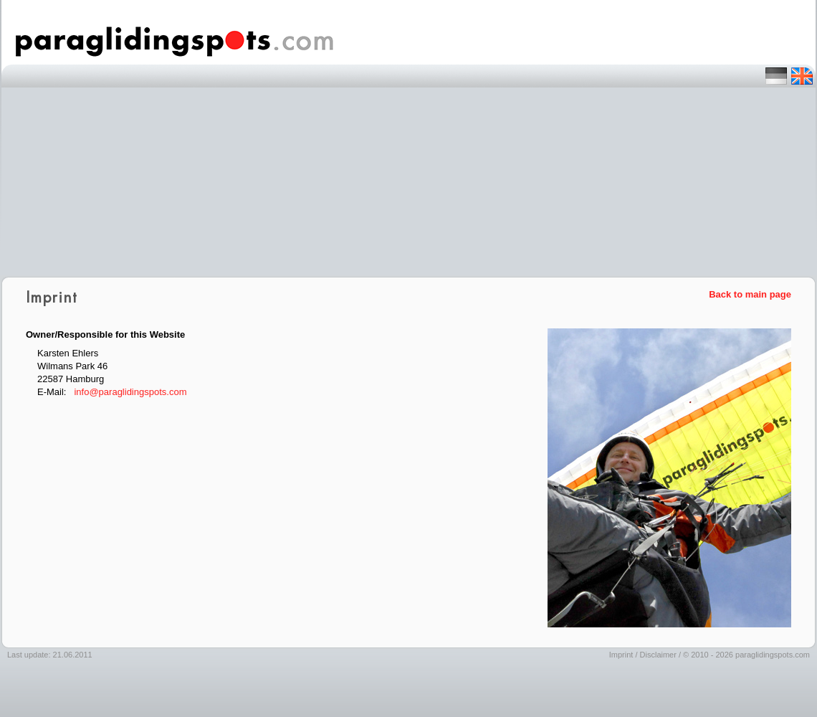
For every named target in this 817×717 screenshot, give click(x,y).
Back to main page (750, 294)
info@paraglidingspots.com (130, 391)
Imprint (621, 654)
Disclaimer (658, 654)
